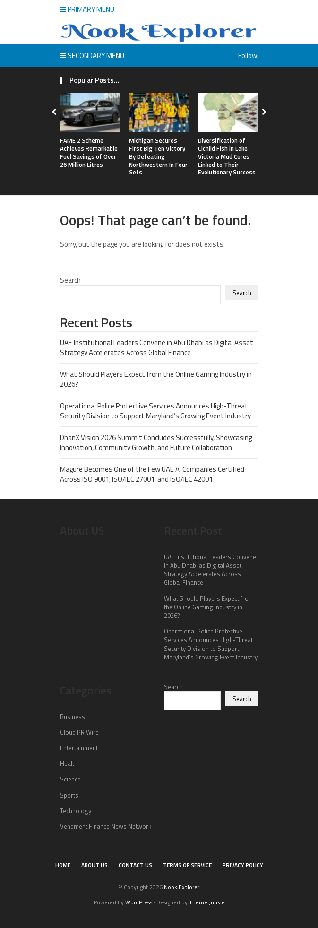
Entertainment (79, 748)
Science (70, 779)
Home (62, 864)
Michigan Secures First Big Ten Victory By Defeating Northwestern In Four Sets (158, 156)
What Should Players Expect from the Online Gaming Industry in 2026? (156, 379)
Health (68, 763)
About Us (94, 864)
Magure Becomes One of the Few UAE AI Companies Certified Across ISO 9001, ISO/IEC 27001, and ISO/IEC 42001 (152, 474)
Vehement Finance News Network (105, 826)
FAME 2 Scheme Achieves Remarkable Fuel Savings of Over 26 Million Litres (89, 152)
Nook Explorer (181, 887)
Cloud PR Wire (79, 732)
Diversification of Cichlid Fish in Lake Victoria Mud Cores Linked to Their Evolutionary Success (227, 156)
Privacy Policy (243, 864)
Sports (69, 795)
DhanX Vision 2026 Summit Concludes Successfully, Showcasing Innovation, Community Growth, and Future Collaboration (156, 442)
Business (72, 716)
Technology (75, 810)
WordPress (138, 902)
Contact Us (135, 864)
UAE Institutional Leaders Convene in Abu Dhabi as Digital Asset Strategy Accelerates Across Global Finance (156, 347)
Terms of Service (187, 864)
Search (70, 280)
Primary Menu (87, 9)
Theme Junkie (207, 902)
